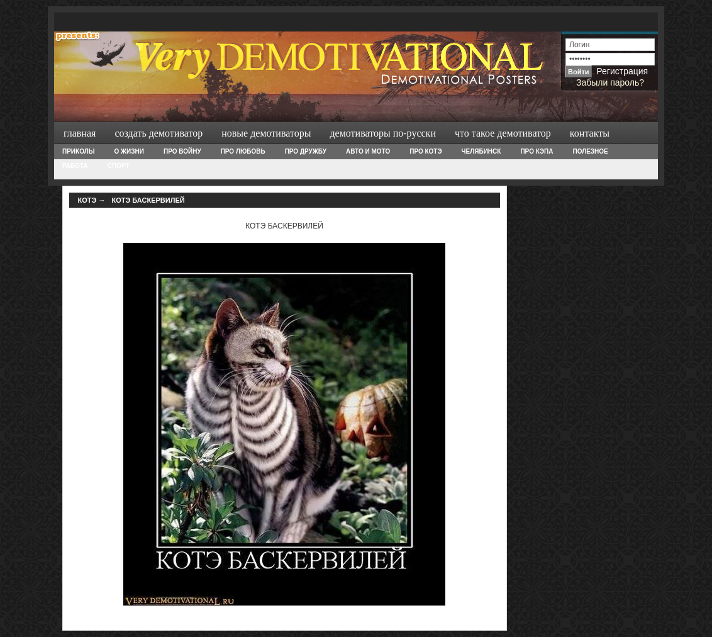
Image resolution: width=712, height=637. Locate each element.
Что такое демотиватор (503, 133)
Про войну (182, 151)
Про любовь (243, 151)
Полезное (590, 151)
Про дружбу (305, 151)
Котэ (87, 200)
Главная (80, 133)
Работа (75, 165)
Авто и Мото (368, 151)
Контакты (589, 133)
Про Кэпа (536, 151)
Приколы (78, 151)
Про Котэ (425, 151)
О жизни (128, 151)
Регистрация (622, 71)
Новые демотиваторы (266, 133)
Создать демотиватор (158, 133)
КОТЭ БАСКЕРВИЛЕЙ (147, 200)
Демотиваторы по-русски (383, 133)
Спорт (119, 165)
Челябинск (481, 151)
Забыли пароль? (610, 82)
